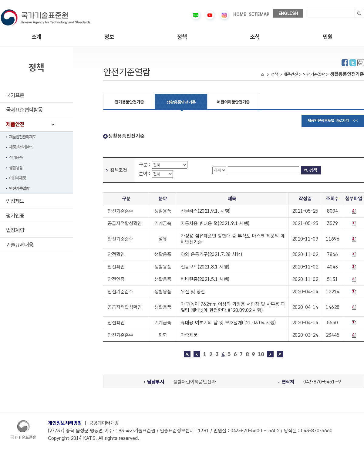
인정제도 (15, 201)
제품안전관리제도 (22, 136)
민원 (327, 36)
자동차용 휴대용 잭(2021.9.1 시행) (215, 223)
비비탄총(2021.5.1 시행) (205, 279)
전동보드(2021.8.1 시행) (205, 267)
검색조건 (118, 170)
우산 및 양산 (193, 292)
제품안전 (15, 124)
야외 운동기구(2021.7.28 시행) (211, 254)
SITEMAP (259, 14)
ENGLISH (288, 13)
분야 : (145, 174)
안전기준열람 (19, 188)
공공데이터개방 (104, 423)
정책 (182, 36)
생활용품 (15, 167)
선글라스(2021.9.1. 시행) (206, 211)
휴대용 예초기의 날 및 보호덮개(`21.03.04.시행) (228, 323)
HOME (239, 14)
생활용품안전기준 (181, 102)
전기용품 (15, 157)
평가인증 (15, 215)
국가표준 (15, 95)
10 (261, 354)
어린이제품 (17, 178)
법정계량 (15, 230)
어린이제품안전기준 (233, 102)
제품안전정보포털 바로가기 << (333, 120)
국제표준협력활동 (24, 109)
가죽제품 (189, 335)
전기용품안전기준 (129, 102)
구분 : (145, 164)
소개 (36, 36)
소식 (255, 36)
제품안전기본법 (20, 147)
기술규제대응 (19, 244)
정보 (109, 36)
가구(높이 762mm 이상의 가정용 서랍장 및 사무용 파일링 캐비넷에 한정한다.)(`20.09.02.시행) (233, 307)
